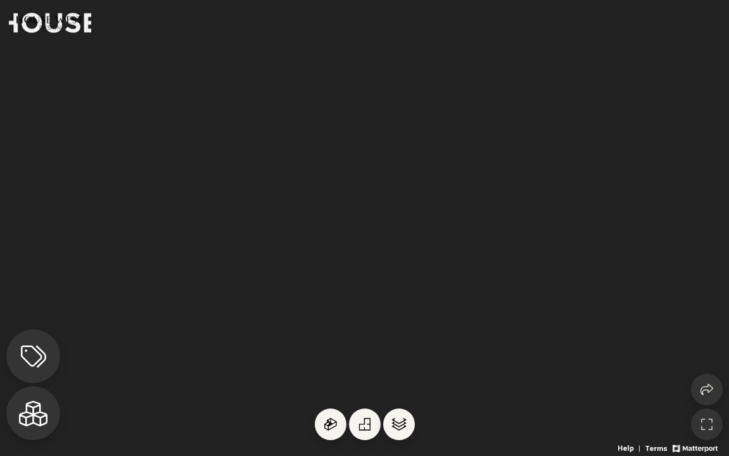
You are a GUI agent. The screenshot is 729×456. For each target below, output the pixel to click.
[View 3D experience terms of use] (657, 447)
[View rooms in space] (33, 413)
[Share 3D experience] (707, 389)
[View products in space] (33, 356)
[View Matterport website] (695, 447)
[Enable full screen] (707, 424)
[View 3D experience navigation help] (630, 447)
